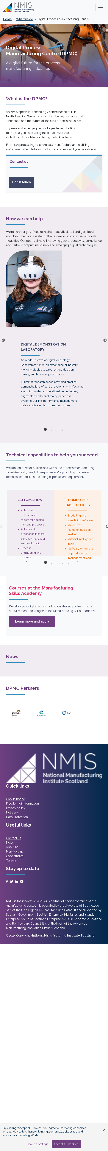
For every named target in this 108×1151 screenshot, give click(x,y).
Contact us (13, 838)
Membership (14, 851)
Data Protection (17, 817)
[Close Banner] (104, 1130)
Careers (11, 860)
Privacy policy (15, 808)
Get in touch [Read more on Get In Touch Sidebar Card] (21, 182)
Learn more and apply (35, 623)
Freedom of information (22, 803)
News (10, 842)
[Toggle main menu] (100, 7)
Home (7, 19)
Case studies (15, 856)
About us (12, 847)
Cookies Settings (37, 1144)
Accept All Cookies (66, 1144)
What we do (24, 19)
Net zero (12, 812)
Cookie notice (15, 799)
